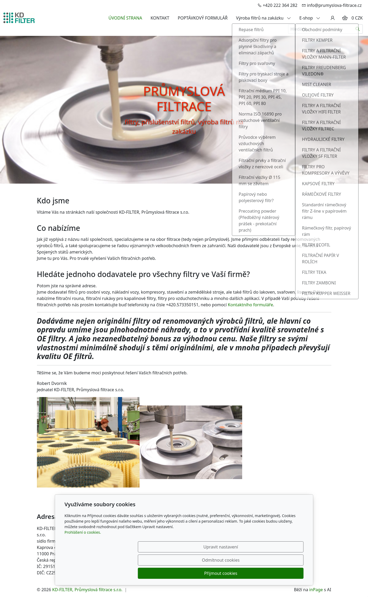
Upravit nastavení (172, 573)
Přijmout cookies (278, 573)
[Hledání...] (320, 29)
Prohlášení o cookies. (83, 558)
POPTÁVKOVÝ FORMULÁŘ (203, 18)
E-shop (309, 18)
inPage (316, 590)
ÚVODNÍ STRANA (125, 18)
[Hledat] (358, 29)
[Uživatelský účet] (333, 18)
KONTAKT (160, 18)
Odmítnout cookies (225, 573)
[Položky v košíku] (345, 18)
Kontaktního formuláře (250, 305)
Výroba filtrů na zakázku (263, 18)
